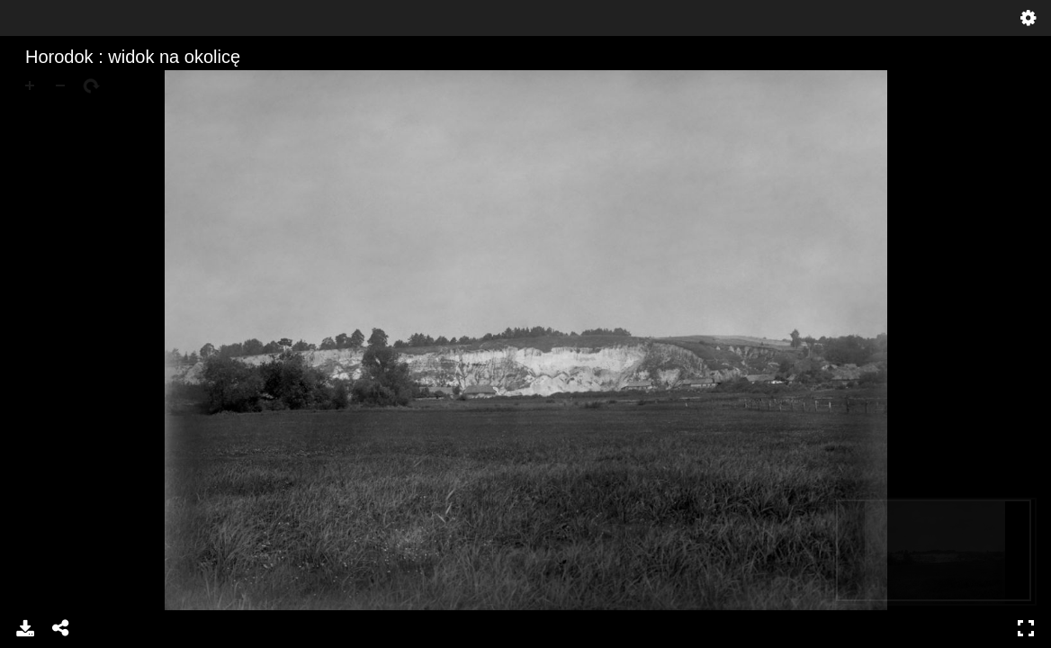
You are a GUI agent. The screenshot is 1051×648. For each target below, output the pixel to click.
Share (61, 628)
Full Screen (1025, 628)
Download (25, 628)
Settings (1028, 18)
